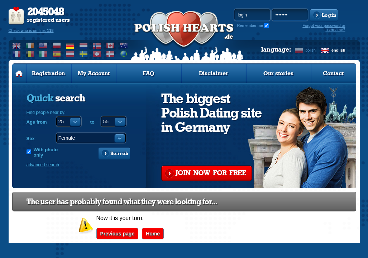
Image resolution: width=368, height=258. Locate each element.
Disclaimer (213, 73)
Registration (48, 73)
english (338, 50)
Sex (31, 138)
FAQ (148, 73)
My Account (94, 73)
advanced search (43, 164)
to (92, 122)
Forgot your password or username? (323, 27)
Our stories (278, 73)
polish (310, 50)
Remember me (250, 25)
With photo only (46, 152)
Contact (333, 73)
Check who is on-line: (31, 30)
